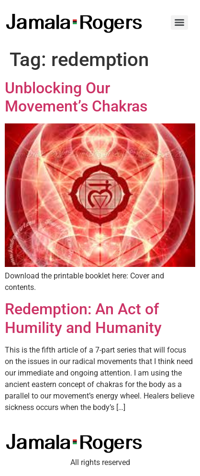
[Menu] (179, 22)
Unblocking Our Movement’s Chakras (76, 97)
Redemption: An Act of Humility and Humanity (83, 318)
